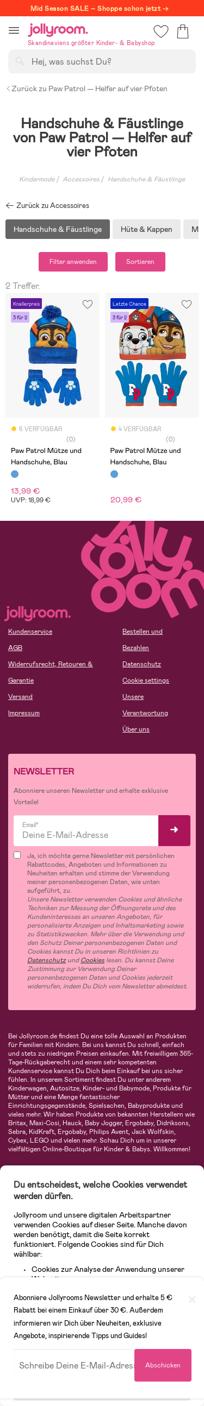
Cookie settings (145, 680)
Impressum (24, 713)
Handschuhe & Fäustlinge (58, 229)
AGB (15, 648)
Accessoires (81, 179)
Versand (20, 696)
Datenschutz (141, 664)
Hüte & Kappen (146, 229)
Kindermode (36, 179)
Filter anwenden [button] (73, 261)
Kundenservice (30, 631)
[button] (14, 30)
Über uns (136, 729)
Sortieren (140, 261)
